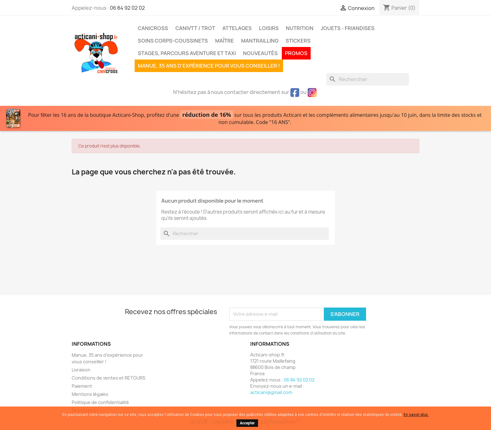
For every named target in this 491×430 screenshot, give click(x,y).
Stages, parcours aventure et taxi (187, 53)
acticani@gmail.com (271, 392)
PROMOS (296, 53)
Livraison (81, 370)
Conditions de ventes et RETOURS (108, 378)
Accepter (247, 423)
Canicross (153, 28)
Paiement (82, 386)
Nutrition (299, 28)
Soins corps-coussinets (173, 40)
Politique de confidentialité (100, 402)
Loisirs (269, 28)
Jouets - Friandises (348, 28)
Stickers (298, 40)
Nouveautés (260, 53)
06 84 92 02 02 (127, 7)
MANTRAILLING (259, 40)
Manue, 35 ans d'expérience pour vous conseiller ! (209, 65)
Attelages (237, 28)
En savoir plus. (416, 414)
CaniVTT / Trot (195, 28)
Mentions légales (90, 394)
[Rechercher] (367, 79)
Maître (224, 40)
